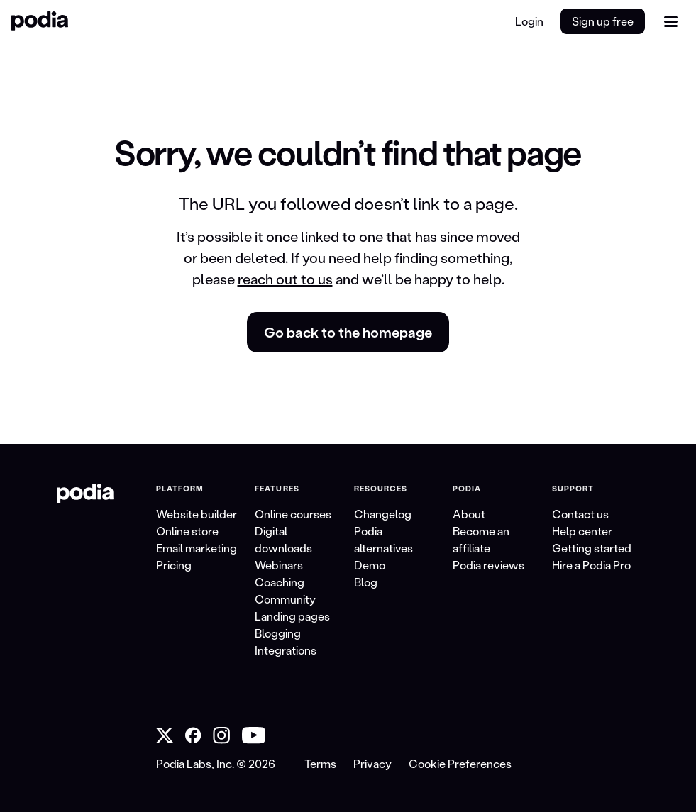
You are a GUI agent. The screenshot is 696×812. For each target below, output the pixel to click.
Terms (320, 763)
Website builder (196, 513)
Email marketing (196, 547)
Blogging (278, 632)
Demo (369, 564)
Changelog (382, 513)
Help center (582, 530)
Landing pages (292, 615)
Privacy (372, 763)
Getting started (591, 547)
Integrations (285, 650)
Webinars (279, 564)
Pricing (174, 564)
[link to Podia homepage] (85, 494)
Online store (187, 530)
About (469, 513)
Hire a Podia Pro (591, 564)
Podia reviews (488, 564)
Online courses (293, 513)
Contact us (580, 513)
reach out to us (285, 278)
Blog (365, 581)
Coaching (279, 581)
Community (285, 598)
